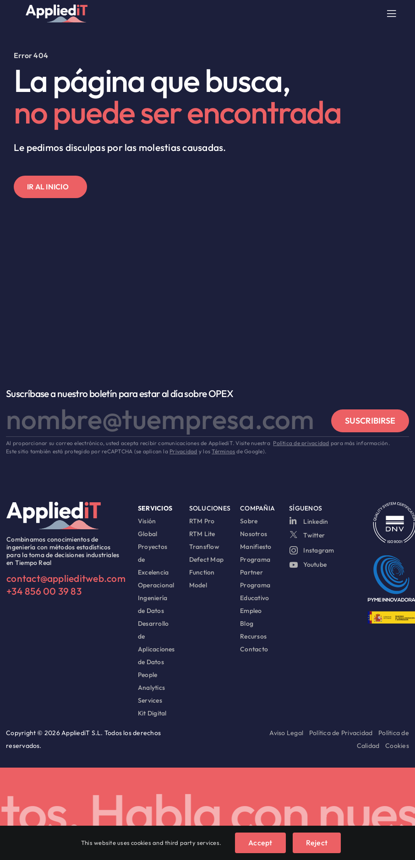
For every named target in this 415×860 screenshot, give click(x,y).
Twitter (314, 534)
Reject (317, 842)
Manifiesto (255, 547)
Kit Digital (152, 713)
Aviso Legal (286, 733)
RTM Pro (202, 521)
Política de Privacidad (340, 733)
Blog (246, 623)
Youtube (315, 563)
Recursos (253, 636)
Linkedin (315, 521)
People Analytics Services (151, 687)
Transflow (204, 547)
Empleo (251, 611)
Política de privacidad (301, 443)
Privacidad (183, 451)
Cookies (397, 746)
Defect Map (206, 559)
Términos (223, 451)
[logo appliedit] (56, 8)
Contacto (254, 649)
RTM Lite (202, 534)
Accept (260, 842)
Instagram (318, 549)
